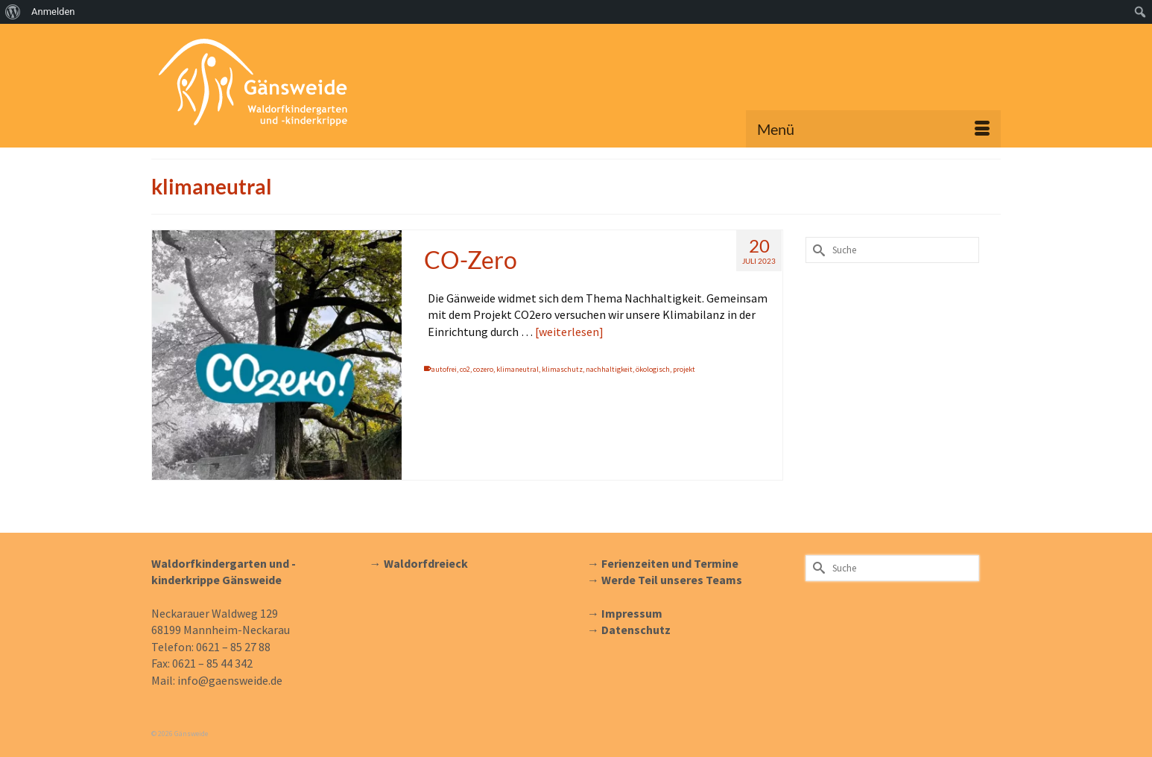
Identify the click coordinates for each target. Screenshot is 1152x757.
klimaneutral (517, 369)
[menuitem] (13, 12)
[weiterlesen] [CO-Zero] (569, 331)
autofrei (444, 369)
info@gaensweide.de (229, 680)
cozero (483, 369)
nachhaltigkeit (609, 369)
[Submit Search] (817, 250)
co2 (465, 369)
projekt (684, 369)
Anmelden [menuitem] (53, 11)
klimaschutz (562, 369)
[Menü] (873, 129)
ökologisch (653, 369)
